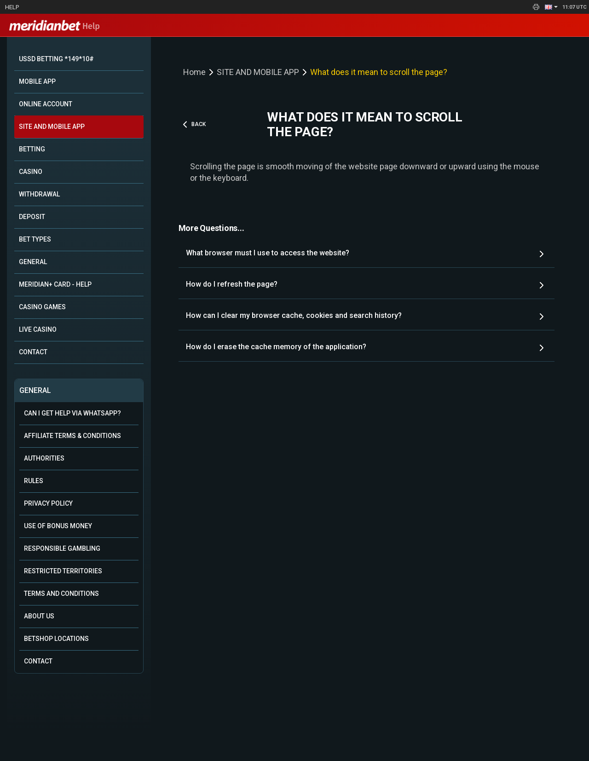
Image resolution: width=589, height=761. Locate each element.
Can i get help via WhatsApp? (72, 413)
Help (12, 7)
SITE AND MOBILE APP (52, 126)
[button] (551, 7)
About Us (39, 616)
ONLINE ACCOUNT (45, 104)
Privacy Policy (48, 503)
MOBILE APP (37, 81)
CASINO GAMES (42, 307)
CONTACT (33, 352)
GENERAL (33, 261)
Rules (33, 480)
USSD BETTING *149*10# (56, 59)
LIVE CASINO (38, 329)
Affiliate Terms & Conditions (72, 435)
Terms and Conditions (61, 593)
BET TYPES (35, 239)
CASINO (30, 171)
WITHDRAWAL (39, 194)
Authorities (44, 458)
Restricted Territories (63, 571)
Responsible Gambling (62, 548)
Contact (38, 661)
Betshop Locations (56, 638)
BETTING (32, 149)
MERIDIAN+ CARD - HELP (55, 284)
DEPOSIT (32, 216)
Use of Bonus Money (58, 526)
